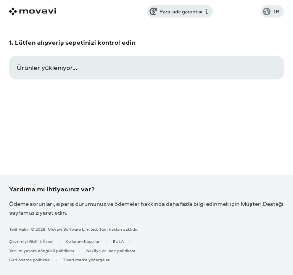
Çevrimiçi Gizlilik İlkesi (31, 241)
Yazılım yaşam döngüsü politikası (41, 250)
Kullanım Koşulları (83, 241)
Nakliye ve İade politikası (110, 250)
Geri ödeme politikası (30, 259)
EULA (118, 241)
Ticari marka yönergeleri (87, 259)
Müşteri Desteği (262, 204)
